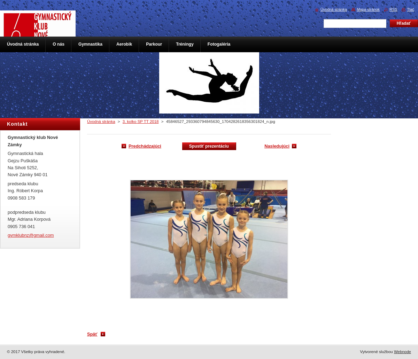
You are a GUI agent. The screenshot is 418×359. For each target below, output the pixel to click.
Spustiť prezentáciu (209, 146)
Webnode (402, 352)
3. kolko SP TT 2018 (141, 121)
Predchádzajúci (145, 146)
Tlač (410, 9)
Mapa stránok (368, 9)
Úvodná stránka (101, 121)
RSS (393, 9)
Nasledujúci (276, 146)
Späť (92, 334)
